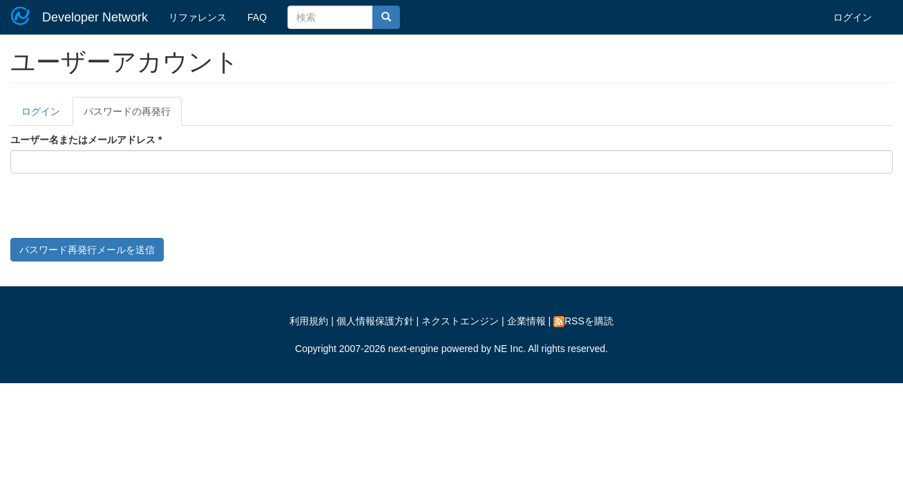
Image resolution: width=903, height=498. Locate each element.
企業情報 (526, 320)
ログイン (852, 17)
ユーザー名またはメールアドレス (86, 139)
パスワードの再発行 (133, 115)
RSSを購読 (583, 320)
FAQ (257, 17)
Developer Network (95, 17)
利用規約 (308, 320)
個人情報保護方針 (375, 320)
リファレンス (198, 17)
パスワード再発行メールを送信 (87, 249)
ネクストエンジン (460, 320)
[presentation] (115, 211)
